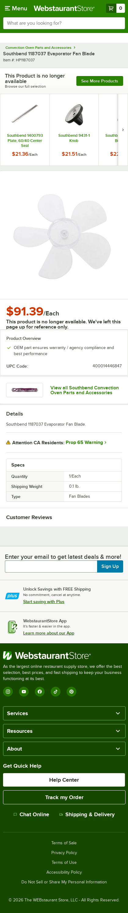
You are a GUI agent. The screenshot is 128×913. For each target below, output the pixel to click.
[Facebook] (40, 692)
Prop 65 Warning (84, 442)
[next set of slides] (123, 130)
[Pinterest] (71, 692)
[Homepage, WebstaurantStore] (64, 8)
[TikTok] (55, 692)
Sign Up (110, 566)
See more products (99, 80)
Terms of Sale (64, 843)
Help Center (64, 780)
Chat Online (31, 814)
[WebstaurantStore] (64, 655)
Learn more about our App (48, 633)
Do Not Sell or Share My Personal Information (64, 882)
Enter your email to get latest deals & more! (63, 557)
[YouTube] (24, 692)
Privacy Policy (64, 853)
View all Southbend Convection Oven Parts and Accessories (84, 390)
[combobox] (64, 23)
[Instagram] (8, 692)
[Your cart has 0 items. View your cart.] (115, 8)
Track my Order (64, 797)
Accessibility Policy (64, 872)
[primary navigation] (16, 8)
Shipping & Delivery (87, 814)
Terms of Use (64, 862)
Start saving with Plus (43, 601)
